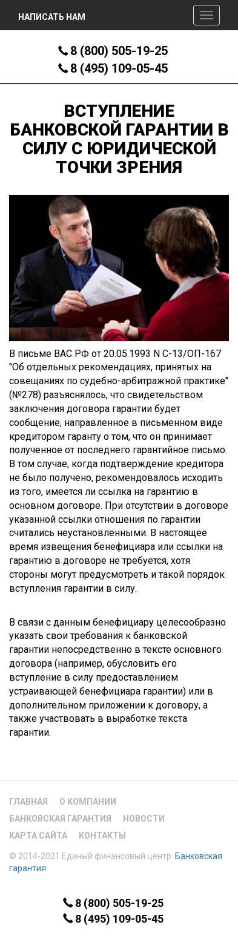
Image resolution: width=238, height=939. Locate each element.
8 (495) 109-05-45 (119, 68)
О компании (87, 801)
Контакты (102, 835)
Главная (28, 801)
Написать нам (51, 17)
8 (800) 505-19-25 (119, 51)
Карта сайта (38, 835)
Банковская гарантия (60, 818)
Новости (144, 818)
